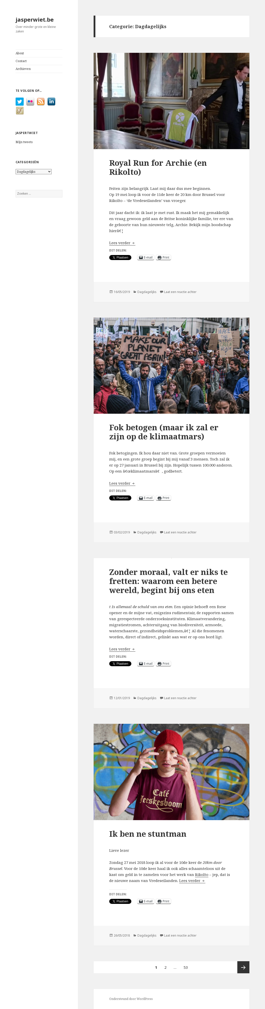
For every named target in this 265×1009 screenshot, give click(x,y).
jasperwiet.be (35, 19)
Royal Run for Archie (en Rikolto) (158, 167)
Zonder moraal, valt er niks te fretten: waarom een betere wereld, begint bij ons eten (168, 581)
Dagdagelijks (147, 292)
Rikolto (201, 874)
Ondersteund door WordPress (131, 999)
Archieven (23, 69)
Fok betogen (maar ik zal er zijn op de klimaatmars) (163, 432)
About (20, 53)
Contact (21, 61)
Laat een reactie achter (180, 292)
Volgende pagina (243, 967)
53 (187, 965)
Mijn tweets (24, 142)
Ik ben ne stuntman (147, 833)
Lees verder (122, 242)
